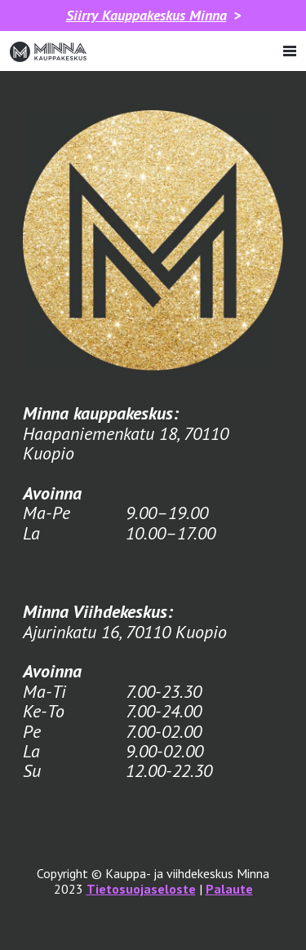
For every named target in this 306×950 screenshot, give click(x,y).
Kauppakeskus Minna (146, 15)
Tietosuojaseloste (141, 889)
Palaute (229, 889)
